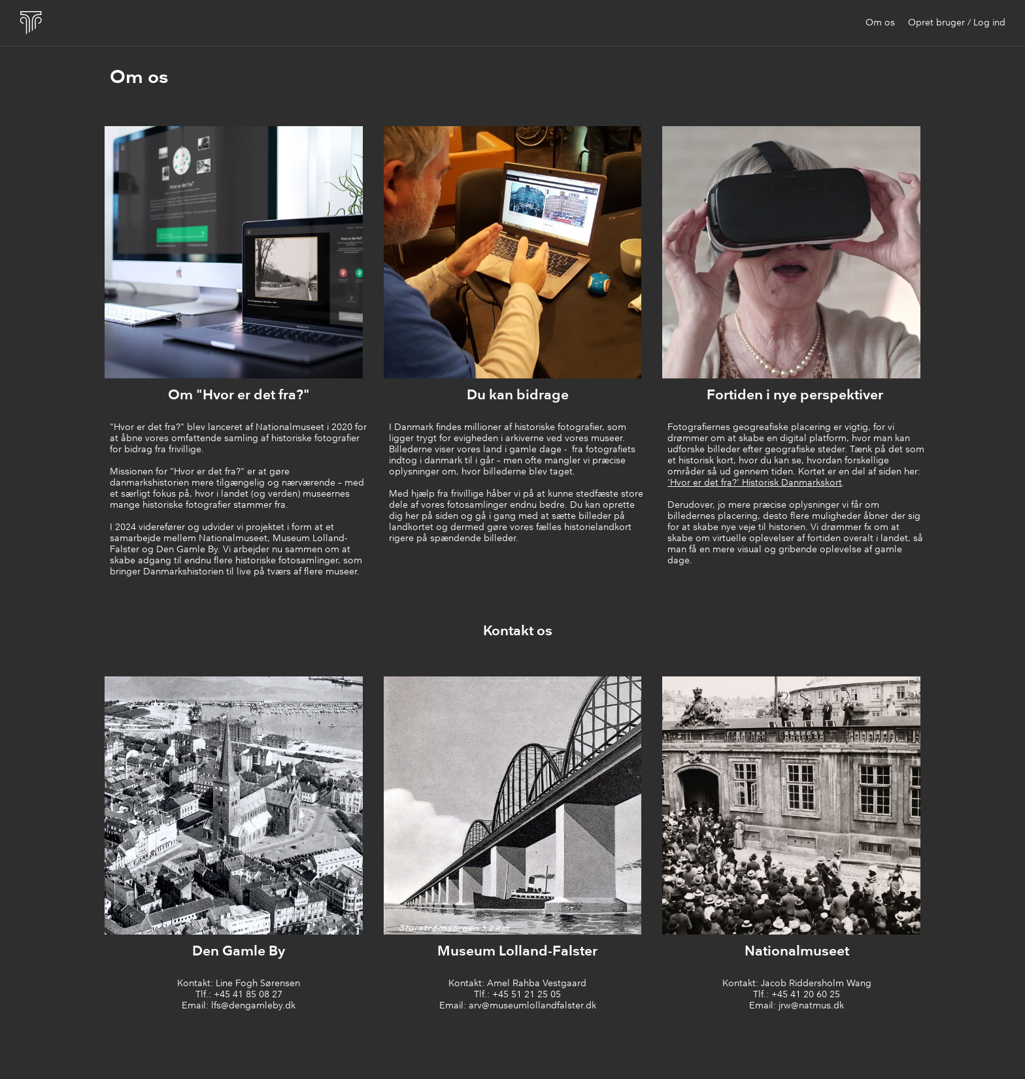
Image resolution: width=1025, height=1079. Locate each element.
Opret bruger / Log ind (956, 22)
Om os (880, 22)
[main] (518, 78)
